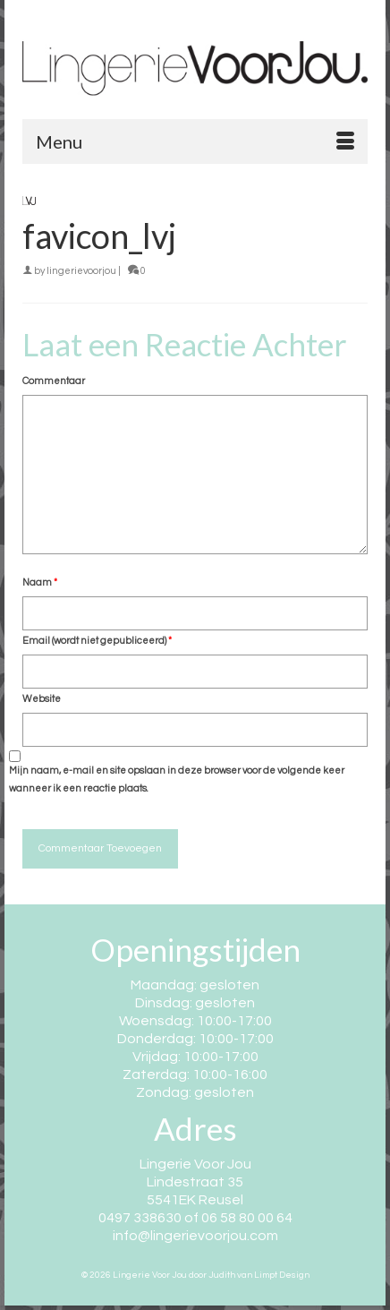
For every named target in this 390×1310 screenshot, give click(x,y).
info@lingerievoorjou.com (195, 1236)
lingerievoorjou (81, 271)
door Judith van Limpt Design (249, 1275)
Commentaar (53, 381)
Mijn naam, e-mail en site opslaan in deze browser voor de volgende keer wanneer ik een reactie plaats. (176, 779)
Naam (39, 582)
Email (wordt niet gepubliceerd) (97, 641)
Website (41, 699)
